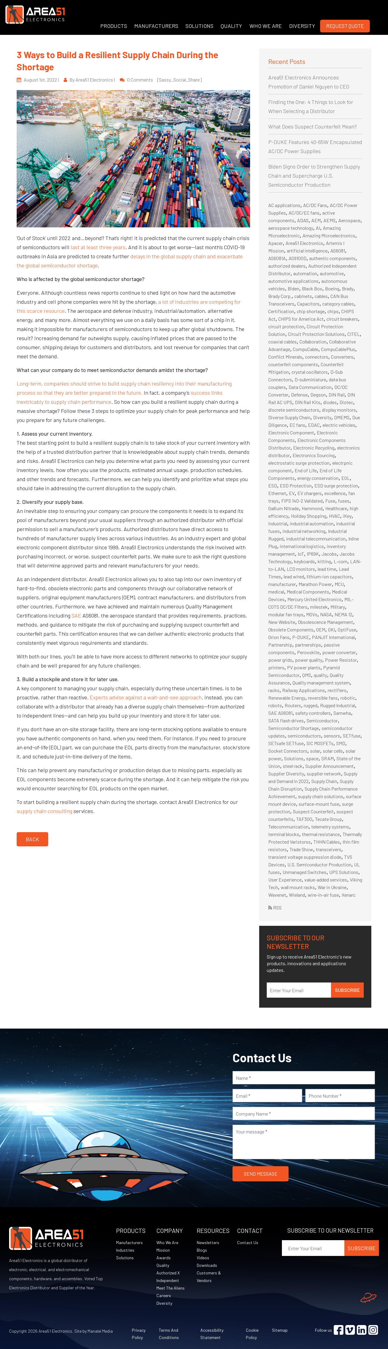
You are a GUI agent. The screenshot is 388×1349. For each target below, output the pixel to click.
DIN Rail (337, 394)
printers (276, 667)
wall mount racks (298, 887)
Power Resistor (341, 660)
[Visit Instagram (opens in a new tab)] (373, 1330)
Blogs (202, 1250)
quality (320, 675)
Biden (293, 288)
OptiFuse (347, 629)
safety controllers (313, 713)
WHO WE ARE (265, 25)
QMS (306, 675)
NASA (326, 614)
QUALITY (231, 25)
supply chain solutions (320, 796)
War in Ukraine (332, 887)
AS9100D (297, 258)
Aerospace (349, 220)
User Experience (285, 879)
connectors (316, 357)
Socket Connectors (287, 751)
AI (318, 228)
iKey (347, 516)
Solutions (293, 758)
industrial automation (311, 523)
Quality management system (321, 682)
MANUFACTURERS (156, 25)
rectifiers (337, 690)
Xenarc (349, 895)
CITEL (353, 334)
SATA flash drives (286, 720)
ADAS (303, 220)
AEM (316, 220)
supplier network (324, 773)
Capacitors (308, 303)
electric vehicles (339, 425)
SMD (340, 743)
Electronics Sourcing (314, 455)
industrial (277, 523)
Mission (163, 1250)
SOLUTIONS (199, 25)
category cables (338, 303)
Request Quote (345, 26)
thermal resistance (321, 834)
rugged (310, 705)
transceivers (328, 849)
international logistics (302, 546)
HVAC (334, 516)
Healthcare (336, 508)
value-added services (325, 879)
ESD (272, 485)
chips (333, 311)
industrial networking (304, 531)
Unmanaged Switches (304, 872)
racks (273, 690)
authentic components (332, 258)
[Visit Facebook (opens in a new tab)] (338, 1330)
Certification (281, 311)
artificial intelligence (307, 250)
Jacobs (329, 554)
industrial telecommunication (316, 538)
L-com (340, 561)
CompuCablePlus (338, 349)
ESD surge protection (336, 485)
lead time (327, 569)
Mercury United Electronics (314, 599)
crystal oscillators (310, 372)
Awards (163, 1257)
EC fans (297, 425)
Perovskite (308, 652)
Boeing (332, 288)
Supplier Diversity (286, 773)
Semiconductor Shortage (293, 728)
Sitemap (280, 1330)
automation (305, 273)
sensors (332, 735)
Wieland (297, 895)
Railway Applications (303, 690)
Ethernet (277, 493)
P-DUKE (300, 637)
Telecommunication (288, 826)
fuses (344, 501)
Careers (163, 1295)
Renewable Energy (286, 698)
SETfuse (351, 735)
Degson (318, 394)
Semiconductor (322, 720)
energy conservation (318, 478)
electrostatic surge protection (298, 463)
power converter (339, 652)
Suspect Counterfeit (313, 811)
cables (321, 296)
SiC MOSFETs (319, 743)
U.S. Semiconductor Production (319, 864)
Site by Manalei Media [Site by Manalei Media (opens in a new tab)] (93, 1331)
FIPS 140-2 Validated (302, 501)
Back (32, 839)
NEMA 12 (343, 614)
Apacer (275, 243)
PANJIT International (333, 637)
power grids (280, 660)
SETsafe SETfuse (286, 743)
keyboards (304, 561)
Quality (162, 1265)
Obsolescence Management (325, 622)
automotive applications (293, 281)
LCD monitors (301, 569)
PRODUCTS (113, 25)
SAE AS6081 (280, 713)
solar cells (333, 751)
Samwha (342, 713)
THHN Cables (326, 842)
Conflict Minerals (285, 357)
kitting (324, 561)
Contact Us (247, 1242)
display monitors (339, 410)
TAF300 (304, 819)
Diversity (322, 417)
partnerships (308, 645)
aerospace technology (290, 228)
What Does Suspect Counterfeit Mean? (312, 126)
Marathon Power (315, 584)
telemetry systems (330, 826)
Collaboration (312, 341)
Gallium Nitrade (283, 508)
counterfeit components (293, 364)
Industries (125, 1250)
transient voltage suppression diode (304, 857)
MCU (339, 584)
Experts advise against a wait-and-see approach (146, 697)
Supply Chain (324, 781)
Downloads (207, 1265)
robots (275, 705)
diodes (330, 402)
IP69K (313, 554)
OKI (331, 629)
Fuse (330, 501)
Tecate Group (328, 819)
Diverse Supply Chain (289, 417)
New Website (281, 622)
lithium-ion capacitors (329, 576)
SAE (76, 615)
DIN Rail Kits (307, 402)
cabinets (303, 296)
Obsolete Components (290, 629)
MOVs (311, 614)
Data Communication (310, 387)
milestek (319, 607)
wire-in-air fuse (323, 895)
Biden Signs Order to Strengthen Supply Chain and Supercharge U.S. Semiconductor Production (314, 175)
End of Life (306, 470)
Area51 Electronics (304, 243)
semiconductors (304, 735)
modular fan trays (285, 614)
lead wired (294, 576)
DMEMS (342, 417)
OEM (320, 629)
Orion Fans (278, 637)
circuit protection (286, 326)
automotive (332, 273)
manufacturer (282, 584)
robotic (347, 698)
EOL (345, 478)
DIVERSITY (302, 25)
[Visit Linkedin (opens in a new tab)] (361, 1330)
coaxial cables (282, 341)
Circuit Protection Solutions (316, 334)
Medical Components (308, 591)
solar (315, 751)
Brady (347, 288)
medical (276, 591)
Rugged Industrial (337, 705)
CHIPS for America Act (301, 319)
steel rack (293, 766)
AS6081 (337, 250)
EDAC (314, 425)
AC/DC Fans (315, 205)
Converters (342, 357)
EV (292, 493)
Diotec (346, 402)
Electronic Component (291, 432)
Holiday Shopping (308, 516)
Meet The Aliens (170, 1287)
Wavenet (277, 895)
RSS (275, 907)
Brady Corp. (280, 296)
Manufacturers (129, 1242)
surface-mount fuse (319, 804)
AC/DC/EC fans (304, 213)
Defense (299, 394)
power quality (308, 660)
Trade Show (301, 849)
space (312, 758)
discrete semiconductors (293, 410)
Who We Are (167, 1242)
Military (337, 607)
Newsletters (208, 1242)
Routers (293, 705)
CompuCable (305, 349)
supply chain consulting (44, 811)
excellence (335, 493)
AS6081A (277, 258)
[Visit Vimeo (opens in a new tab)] (350, 1330)
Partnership (280, 645)
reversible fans (323, 698)
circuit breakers (342, 319)
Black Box (312, 288)
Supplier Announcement (329, 766)
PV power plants (303, 667)
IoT (301, 554)
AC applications (284, 205)
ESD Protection (296, 485)
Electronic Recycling (313, 447)
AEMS (329, 220)
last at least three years (98, 247)
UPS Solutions (343, 872)
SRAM (327, 758)
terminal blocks (283, 834)
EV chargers (309, 493)
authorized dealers (287, 266)
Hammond (312, 508)
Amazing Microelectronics (329, 235)
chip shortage (311, 311)
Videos (203, 1257)
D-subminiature (310, 379)
